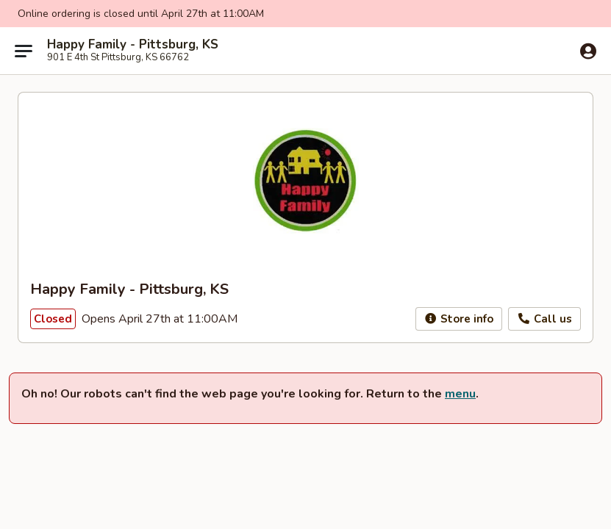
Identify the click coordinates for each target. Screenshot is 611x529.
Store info (459, 319)
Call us (544, 319)
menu (460, 394)
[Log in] (588, 51)
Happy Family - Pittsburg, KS (132, 44)
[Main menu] (23, 50)
